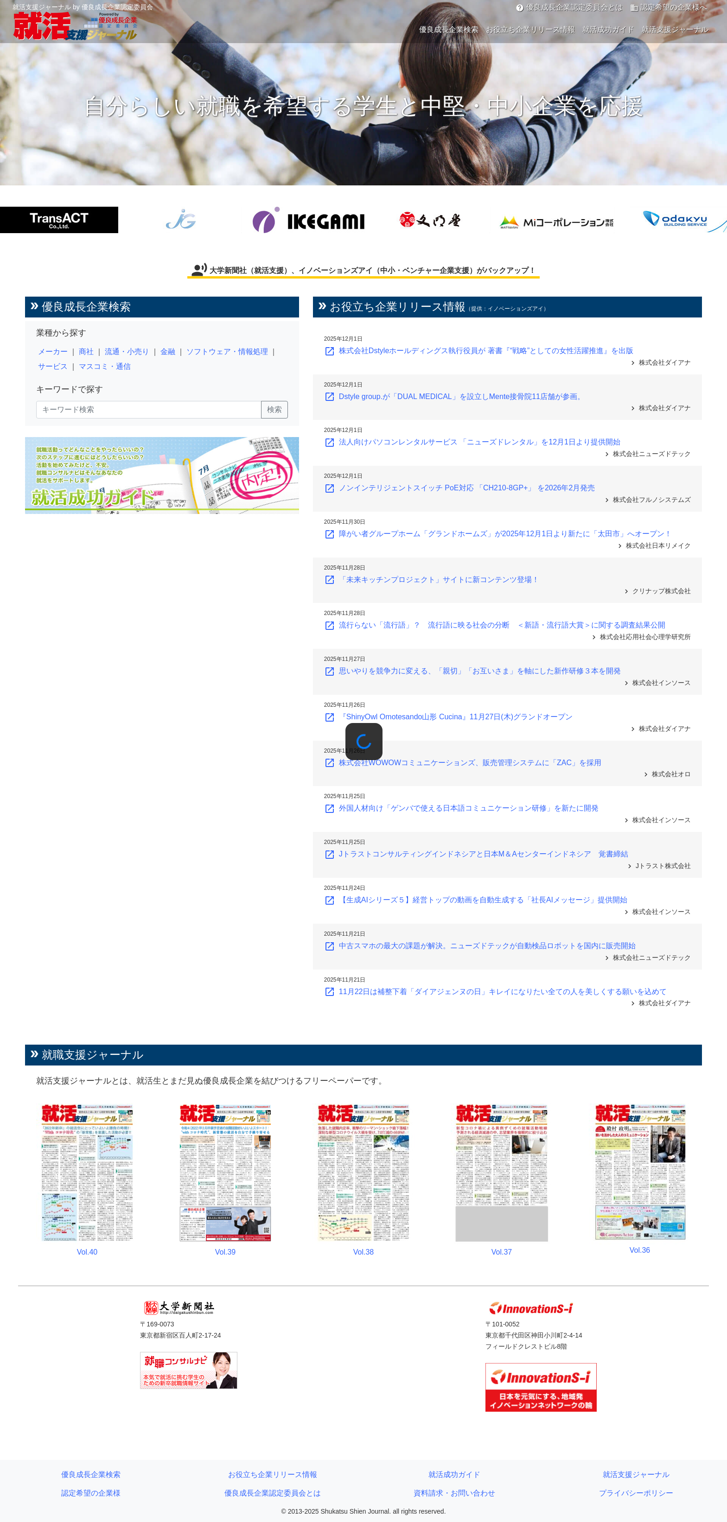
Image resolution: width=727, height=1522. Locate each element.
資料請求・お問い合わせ (454, 1493)
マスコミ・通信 (105, 366)
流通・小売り (127, 351)
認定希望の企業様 (91, 1493)
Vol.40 (87, 1252)
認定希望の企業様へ (668, 7)
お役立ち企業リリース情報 (530, 29)
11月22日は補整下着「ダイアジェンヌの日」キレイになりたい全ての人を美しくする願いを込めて (495, 992)
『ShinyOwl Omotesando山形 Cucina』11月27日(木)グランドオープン (448, 717)
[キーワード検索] (148, 410)
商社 (86, 351)
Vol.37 (501, 1252)
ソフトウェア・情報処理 (227, 351)
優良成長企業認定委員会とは (569, 7)
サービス (53, 366)
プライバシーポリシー (636, 1493)
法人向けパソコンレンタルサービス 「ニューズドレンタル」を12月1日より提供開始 (472, 442)
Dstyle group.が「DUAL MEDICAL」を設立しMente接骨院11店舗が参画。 (454, 396)
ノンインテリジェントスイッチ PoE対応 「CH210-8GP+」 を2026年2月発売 (459, 488)
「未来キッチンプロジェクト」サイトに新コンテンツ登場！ (431, 579)
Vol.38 (363, 1252)
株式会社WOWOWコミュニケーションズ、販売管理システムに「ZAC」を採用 (462, 763)
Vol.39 (225, 1252)
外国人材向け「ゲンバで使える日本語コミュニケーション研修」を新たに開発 (461, 808)
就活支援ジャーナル (675, 29)
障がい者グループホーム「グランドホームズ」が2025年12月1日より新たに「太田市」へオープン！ (498, 534)
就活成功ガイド (608, 29)
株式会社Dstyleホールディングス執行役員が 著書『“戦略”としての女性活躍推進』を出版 (479, 351)
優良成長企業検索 (448, 29)
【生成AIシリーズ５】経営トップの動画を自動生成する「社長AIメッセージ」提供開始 (475, 900)
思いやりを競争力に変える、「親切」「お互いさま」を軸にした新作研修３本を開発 (472, 671)
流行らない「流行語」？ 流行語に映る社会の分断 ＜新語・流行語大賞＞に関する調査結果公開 (494, 625)
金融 (167, 351)
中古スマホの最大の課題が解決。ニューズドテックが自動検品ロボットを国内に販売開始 (480, 946)
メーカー (53, 351)
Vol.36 (640, 1250)
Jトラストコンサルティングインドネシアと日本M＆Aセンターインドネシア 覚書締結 (476, 854)
